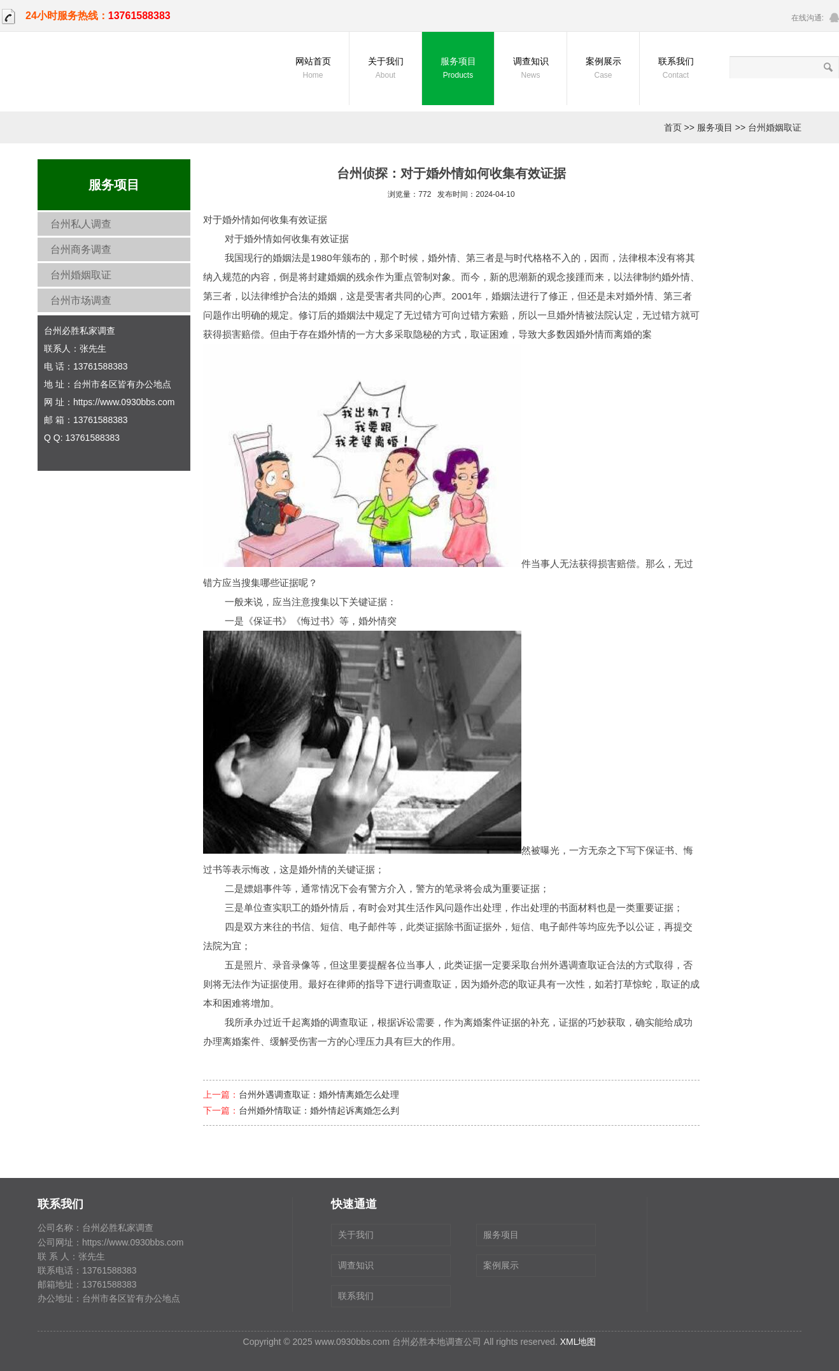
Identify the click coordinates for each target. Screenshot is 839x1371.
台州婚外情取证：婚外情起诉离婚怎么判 (319, 1110)
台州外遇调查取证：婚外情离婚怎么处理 (319, 1094)
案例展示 (603, 69)
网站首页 (313, 69)
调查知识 (531, 69)
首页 (673, 127)
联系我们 (676, 69)
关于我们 (385, 69)
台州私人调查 (80, 224)
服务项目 (458, 69)
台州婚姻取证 (774, 127)
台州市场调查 (80, 300)
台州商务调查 (80, 249)
